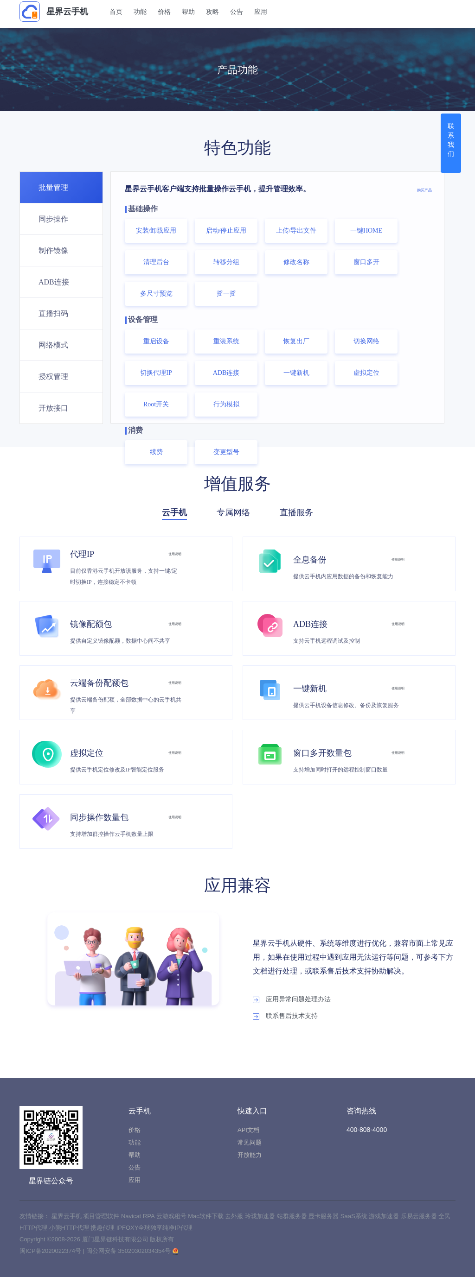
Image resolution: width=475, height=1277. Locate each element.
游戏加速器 (385, 1216)
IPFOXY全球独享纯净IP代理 (154, 1227)
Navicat (132, 1216)
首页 (123, 11)
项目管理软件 (102, 1216)
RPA (149, 1216)
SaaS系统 (354, 1216)
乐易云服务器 (420, 1216)
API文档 (248, 1129)
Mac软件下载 (206, 1216)
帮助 (196, 11)
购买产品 (417, 189)
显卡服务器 (324, 1216)
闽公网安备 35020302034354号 (129, 1250)
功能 (147, 11)
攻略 (220, 11)
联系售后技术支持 (285, 1016)
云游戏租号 (172, 1216)
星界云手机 (53, 11)
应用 (268, 11)
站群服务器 (293, 1216)
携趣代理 (103, 1227)
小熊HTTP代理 (70, 1227)
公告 (244, 11)
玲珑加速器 (261, 1216)
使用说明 (168, 553)
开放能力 (250, 1154)
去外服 (235, 1216)
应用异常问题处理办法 (292, 999)
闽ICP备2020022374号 (50, 1250)
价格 (172, 11)
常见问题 (250, 1142)
